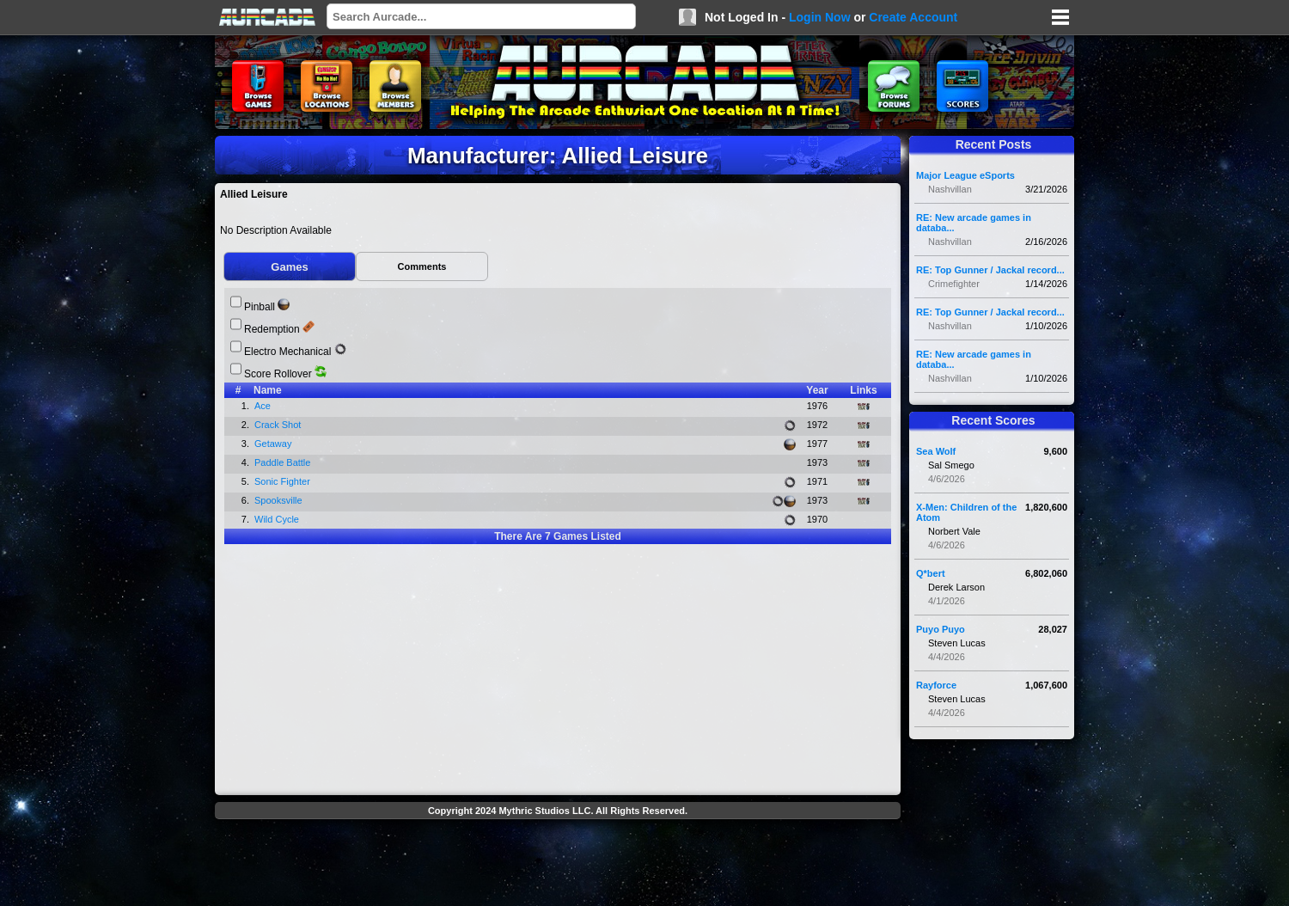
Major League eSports (965, 175)
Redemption (272, 329)
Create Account (913, 17)
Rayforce (936, 685)
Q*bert (930, 573)
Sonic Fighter (283, 481)
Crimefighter (954, 284)
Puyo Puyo (940, 629)
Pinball (259, 307)
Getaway (274, 443)
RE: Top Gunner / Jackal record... (990, 270)
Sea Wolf (936, 451)
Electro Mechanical (287, 352)
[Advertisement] (558, 864)
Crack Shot (278, 424)
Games (289, 266)
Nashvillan (950, 189)
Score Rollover (278, 374)
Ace (263, 406)
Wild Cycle (278, 519)
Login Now (820, 17)
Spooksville (279, 500)
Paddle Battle (284, 462)
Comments (422, 266)
